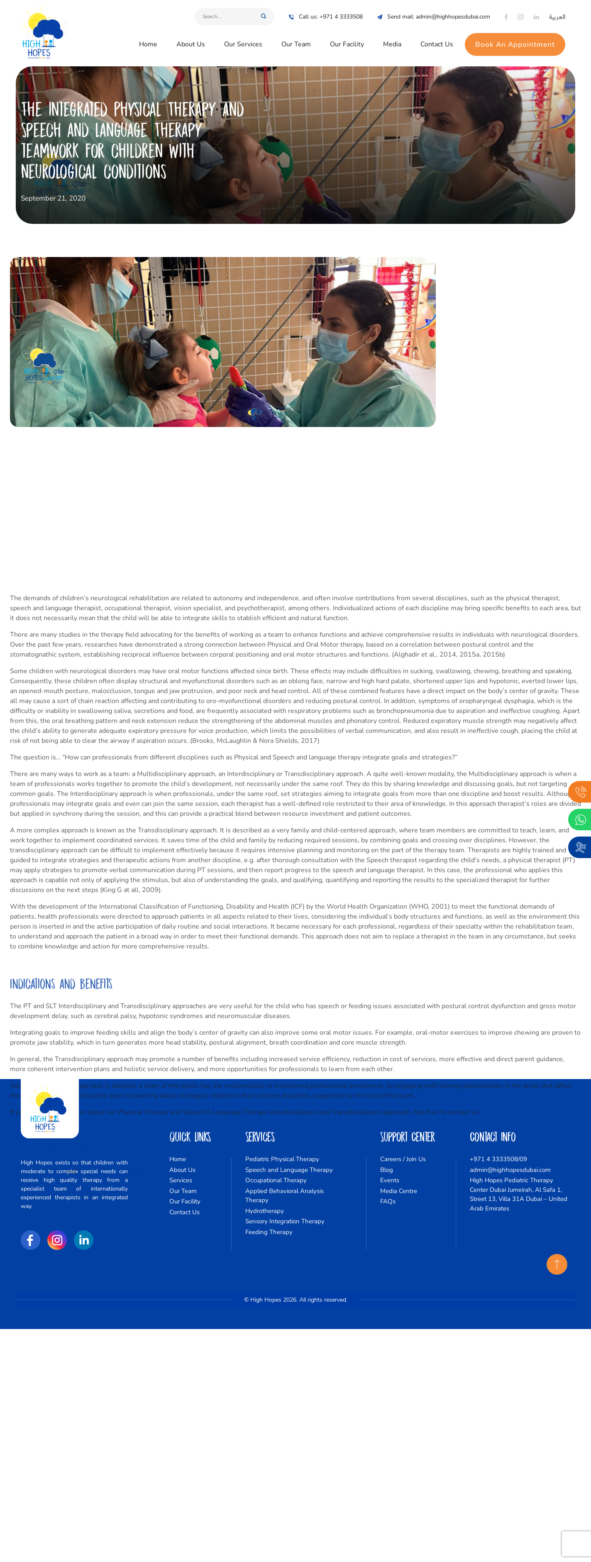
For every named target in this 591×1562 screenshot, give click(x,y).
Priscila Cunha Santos (110, 1514)
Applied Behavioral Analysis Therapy (284, 1196)
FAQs (388, 1201)
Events (389, 1180)
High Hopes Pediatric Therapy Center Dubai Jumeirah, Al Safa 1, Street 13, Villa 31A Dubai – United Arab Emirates (518, 1194)
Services (180, 1180)
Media (392, 39)
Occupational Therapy (276, 1180)
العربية (557, 11)
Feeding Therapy (269, 1232)
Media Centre (398, 1191)
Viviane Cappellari (37, 1514)
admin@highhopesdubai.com (510, 1170)
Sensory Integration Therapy (285, 1221)
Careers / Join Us (403, 1159)
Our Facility (347, 39)
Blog (386, 1170)
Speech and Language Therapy (289, 1170)
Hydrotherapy (264, 1211)
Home (148, 39)
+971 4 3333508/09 (498, 1159)
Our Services (243, 39)
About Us (190, 39)
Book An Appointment (515, 39)
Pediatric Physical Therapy (282, 1159)
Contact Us (436, 39)
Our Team (296, 39)
